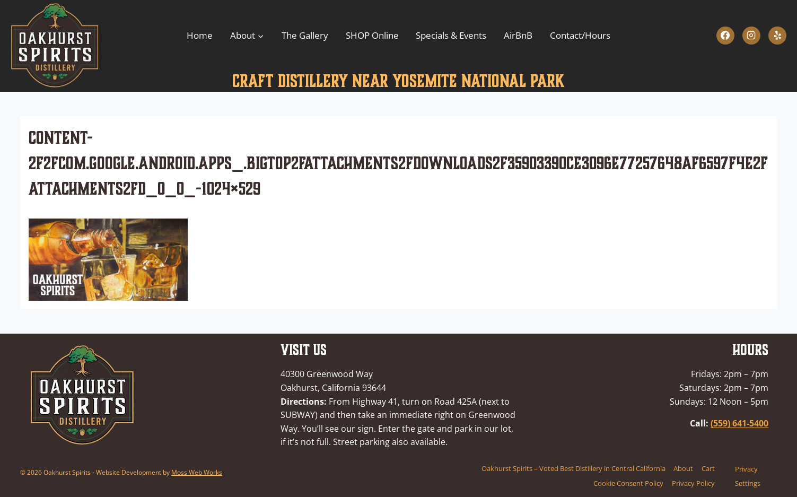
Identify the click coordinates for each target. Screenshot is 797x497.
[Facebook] (725, 36)
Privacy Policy (693, 483)
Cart (708, 468)
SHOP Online (372, 35)
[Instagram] (751, 36)
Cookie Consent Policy (628, 483)
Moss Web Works (196, 472)
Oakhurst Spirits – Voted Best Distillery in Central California (573, 468)
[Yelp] (777, 36)
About (683, 468)
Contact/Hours (580, 35)
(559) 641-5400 (739, 423)
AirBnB (518, 35)
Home (200, 35)
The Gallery (305, 35)
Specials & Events (451, 35)
